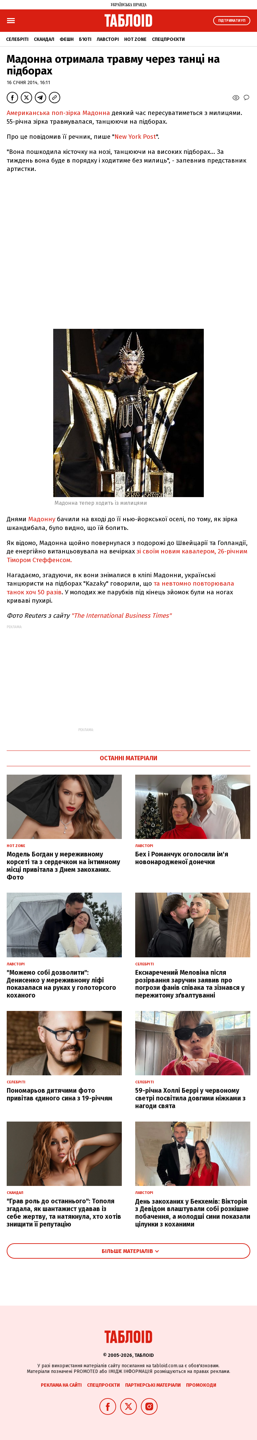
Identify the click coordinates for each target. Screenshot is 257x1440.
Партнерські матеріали (153, 1385)
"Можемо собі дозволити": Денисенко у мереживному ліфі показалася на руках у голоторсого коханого (61, 984)
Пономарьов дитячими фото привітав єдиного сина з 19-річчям (59, 1094)
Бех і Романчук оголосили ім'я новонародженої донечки (181, 858)
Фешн (67, 39)
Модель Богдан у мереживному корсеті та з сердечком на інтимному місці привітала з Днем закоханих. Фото (63, 865)
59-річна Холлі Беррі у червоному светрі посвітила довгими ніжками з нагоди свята (190, 1098)
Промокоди (201, 1385)
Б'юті (85, 39)
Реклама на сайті (61, 1385)
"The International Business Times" (121, 615)
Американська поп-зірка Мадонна (59, 113)
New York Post (135, 136)
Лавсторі (108, 39)
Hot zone (135, 39)
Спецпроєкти (168, 39)
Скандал (44, 39)
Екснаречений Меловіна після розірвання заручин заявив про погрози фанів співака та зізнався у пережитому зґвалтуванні (190, 984)
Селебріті (17, 39)
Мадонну (41, 519)
